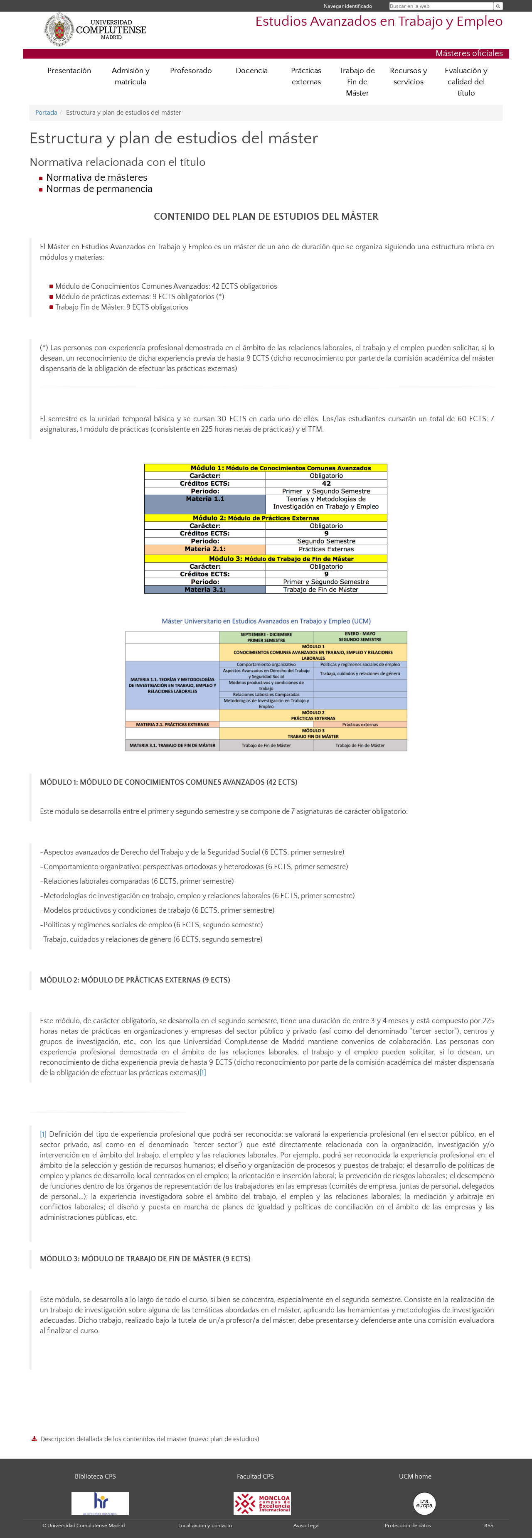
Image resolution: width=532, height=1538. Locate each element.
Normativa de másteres (97, 177)
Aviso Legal (306, 1525)
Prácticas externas (306, 76)
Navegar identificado (348, 6)
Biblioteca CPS (95, 1476)
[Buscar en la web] (498, 6)
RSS (488, 1525)
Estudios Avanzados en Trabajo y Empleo (379, 21)
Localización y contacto (205, 1525)
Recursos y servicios (408, 76)
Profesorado (191, 70)
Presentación (69, 70)
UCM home (415, 1476)
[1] (203, 1073)
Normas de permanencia (99, 189)
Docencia (252, 70)
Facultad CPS (255, 1476)
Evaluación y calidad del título (466, 82)
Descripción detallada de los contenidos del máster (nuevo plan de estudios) (149, 1439)
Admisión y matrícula (131, 76)
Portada (46, 112)
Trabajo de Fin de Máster (357, 82)
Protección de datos (408, 1525)
